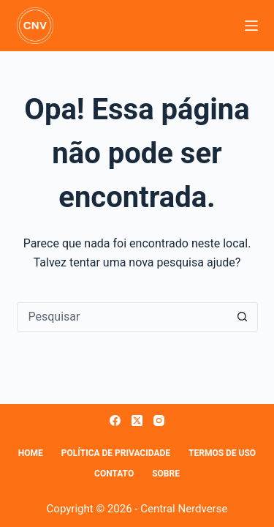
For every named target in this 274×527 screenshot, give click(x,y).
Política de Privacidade (115, 453)
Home (30, 453)
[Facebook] (115, 420)
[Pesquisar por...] (123, 317)
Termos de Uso (222, 453)
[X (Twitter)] (137, 420)
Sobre (166, 473)
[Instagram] (158, 420)
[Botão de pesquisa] (242, 317)
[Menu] (251, 25)
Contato (114, 473)
